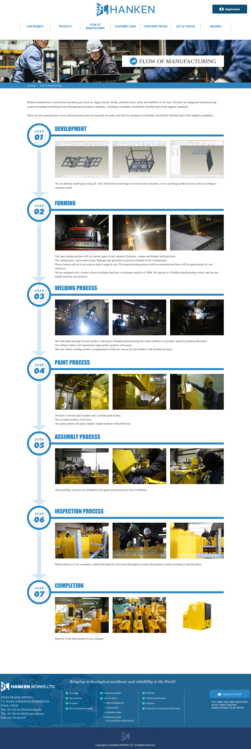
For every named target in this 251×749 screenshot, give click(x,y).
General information (156, 698)
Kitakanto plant (113, 712)
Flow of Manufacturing (51, 85)
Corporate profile (112, 692)
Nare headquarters (115, 702)
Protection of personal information (163, 708)
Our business (75, 698)
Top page (73, 692)
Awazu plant (112, 707)
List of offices (111, 698)
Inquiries (150, 703)
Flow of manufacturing (80, 708)
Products (73, 703)
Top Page (31, 85)
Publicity (150, 692)
